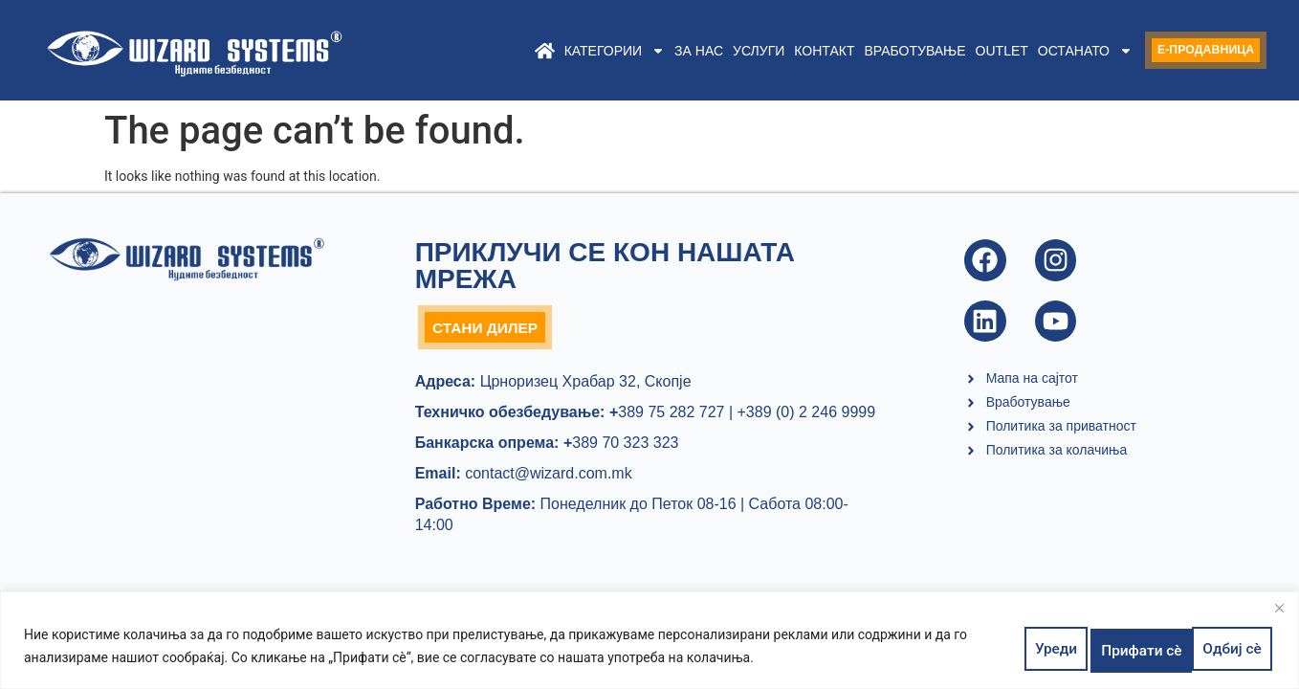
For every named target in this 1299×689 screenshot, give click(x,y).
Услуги (727, 50)
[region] (649, 643)
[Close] (1278, 614)
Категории (582, 50)
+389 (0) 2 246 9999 (807, 416)
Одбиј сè (1119, 649)
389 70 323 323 (621, 446)
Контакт (792, 50)
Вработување (883, 50)
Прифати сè (1221, 649)
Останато (1053, 50)
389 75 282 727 (664, 416)
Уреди (1036, 649)
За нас (667, 50)
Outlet (969, 50)
